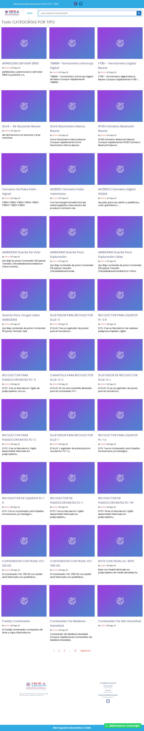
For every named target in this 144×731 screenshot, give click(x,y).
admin (7, 68)
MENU (29, 14)
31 (75, 650)
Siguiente (85, 650)
